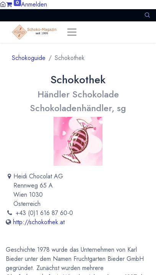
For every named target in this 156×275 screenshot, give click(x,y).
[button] (147, 15)
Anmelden (34, 4)
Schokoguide (29, 57)
